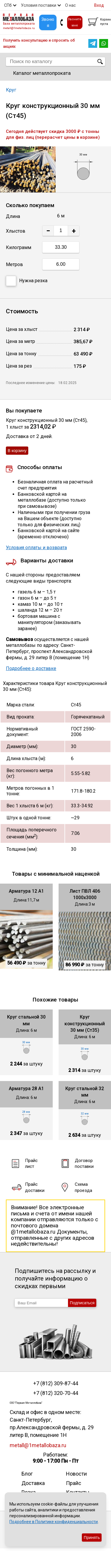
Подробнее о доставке (31, 668)
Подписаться (82, 1302)
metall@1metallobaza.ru (19, 28)
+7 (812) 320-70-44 (55, 1393)
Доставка (33, 1483)
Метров (14, 264)
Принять (92, 1537)
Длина (13, 216)
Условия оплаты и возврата (36, 547)
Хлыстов (15, 231)
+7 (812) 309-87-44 (55, 1383)
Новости (76, 1474)
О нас (70, 5)
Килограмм (18, 247)
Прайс (73, 1483)
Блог (27, 1474)
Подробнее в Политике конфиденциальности (53, 1521)
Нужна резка (26, 281)
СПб (8, 5)
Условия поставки (38, 5)
